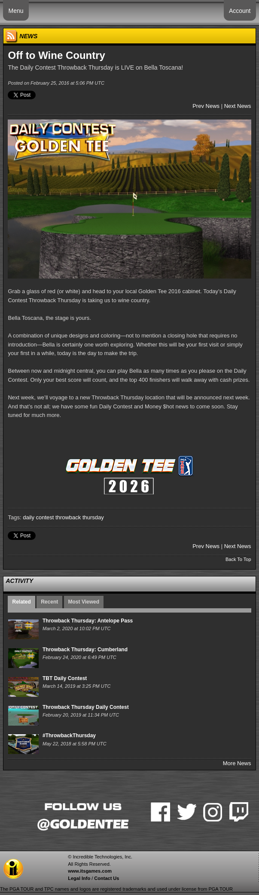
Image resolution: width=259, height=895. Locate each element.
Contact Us (106, 878)
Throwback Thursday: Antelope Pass (88, 621)
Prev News (205, 106)
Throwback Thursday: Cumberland (85, 650)
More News (237, 763)
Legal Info (79, 878)
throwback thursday (79, 517)
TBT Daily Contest (65, 678)
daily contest (38, 517)
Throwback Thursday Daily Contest (86, 707)
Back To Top (238, 559)
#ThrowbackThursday (69, 736)
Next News (237, 106)
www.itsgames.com (90, 871)
